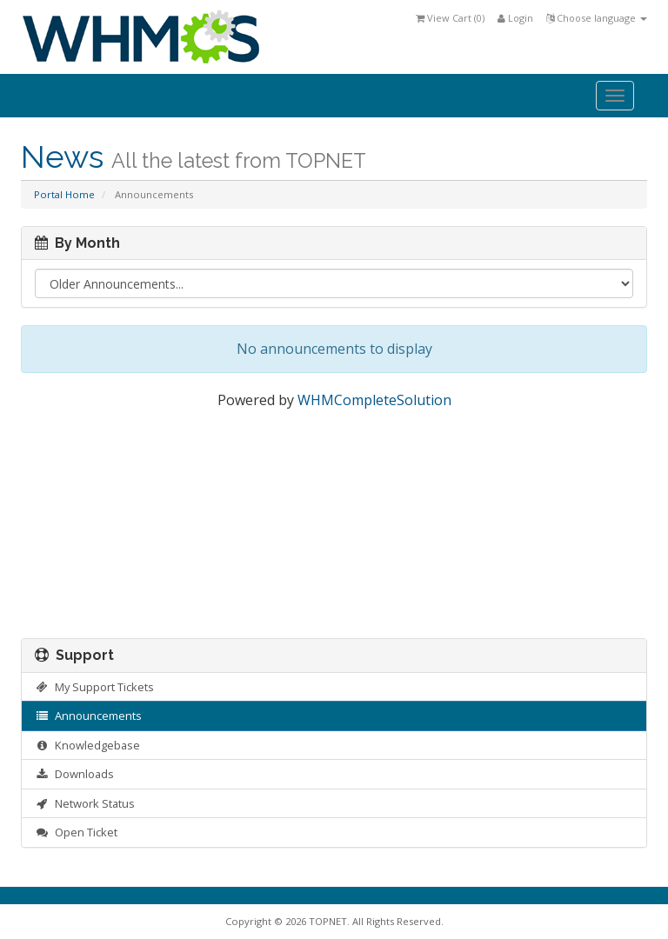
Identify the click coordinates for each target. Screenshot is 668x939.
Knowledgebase (87, 745)
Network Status (85, 803)
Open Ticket (76, 832)
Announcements (88, 715)
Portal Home (64, 194)
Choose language (596, 17)
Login (515, 17)
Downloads (74, 774)
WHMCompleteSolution (374, 400)
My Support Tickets (94, 687)
